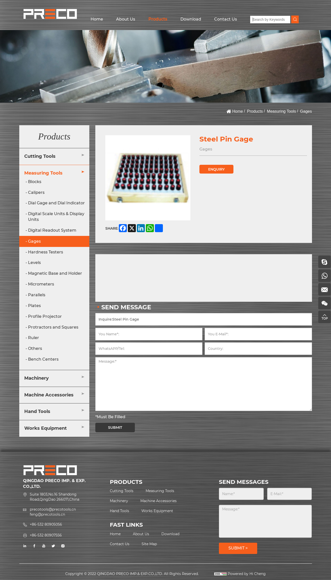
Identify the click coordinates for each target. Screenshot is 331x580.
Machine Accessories (49, 395)
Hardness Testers (45, 252)
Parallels (36, 295)
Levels (34, 262)
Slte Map (149, 544)
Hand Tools (37, 411)
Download (190, 19)
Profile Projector (45, 316)
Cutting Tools (40, 156)
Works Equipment (45, 428)
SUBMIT (115, 427)
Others (35, 348)
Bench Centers (43, 359)
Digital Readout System (52, 230)
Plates (34, 305)
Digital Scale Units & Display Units (56, 216)
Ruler (33, 337)
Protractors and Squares (53, 327)
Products (157, 19)
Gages (306, 111)
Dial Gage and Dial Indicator (56, 203)
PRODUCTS (126, 482)
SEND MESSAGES (243, 482)
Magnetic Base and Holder (55, 273)
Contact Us (225, 19)
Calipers (36, 192)
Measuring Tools (281, 111)
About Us (125, 19)
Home (97, 19)
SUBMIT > (238, 548)
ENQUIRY (216, 169)
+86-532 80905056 (46, 524)
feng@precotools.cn (47, 514)
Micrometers (41, 284)
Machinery (36, 378)
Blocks (34, 181)
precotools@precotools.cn (53, 509)
